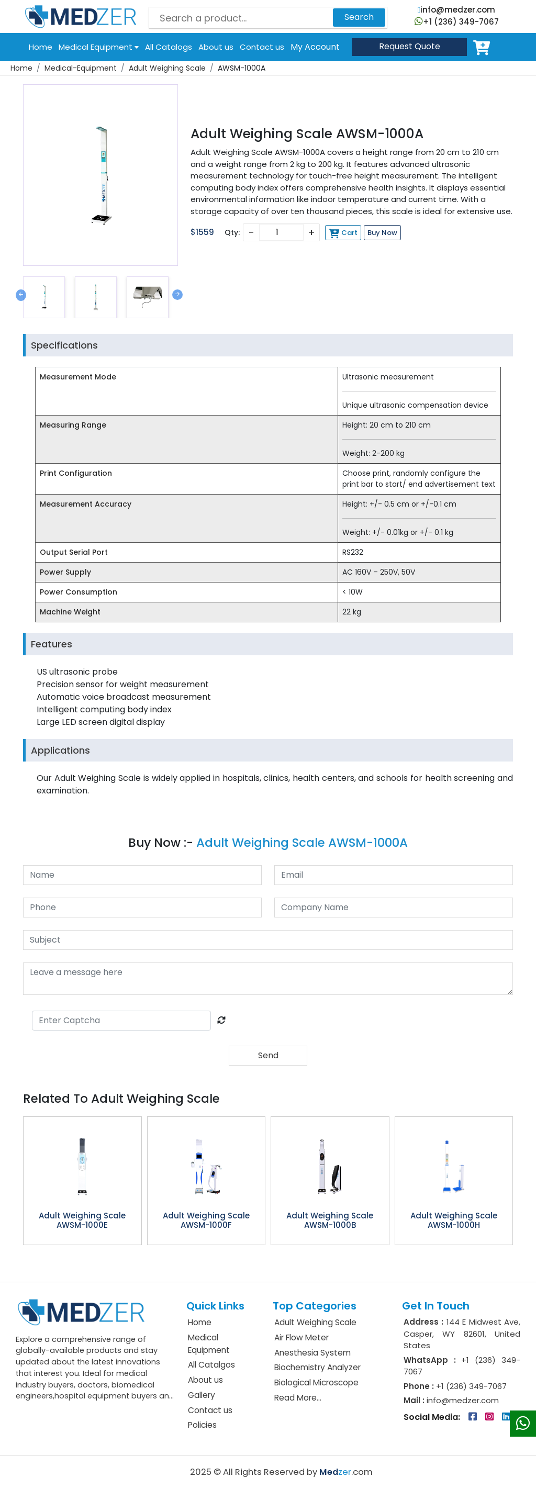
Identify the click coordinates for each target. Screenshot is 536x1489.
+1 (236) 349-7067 (457, 21)
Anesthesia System (312, 1352)
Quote (409, 46)
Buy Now (382, 233)
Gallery (201, 1395)
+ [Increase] (311, 232)
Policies (202, 1424)
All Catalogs (168, 46)
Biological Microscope (316, 1382)
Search (359, 17)
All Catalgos (211, 1364)
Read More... (297, 1397)
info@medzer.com (456, 9)
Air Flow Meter (301, 1337)
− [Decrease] (251, 232)
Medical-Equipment (80, 68)
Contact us (262, 46)
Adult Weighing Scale (167, 68)
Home (40, 46)
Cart (483, 47)
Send (268, 1055)
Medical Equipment (99, 46)
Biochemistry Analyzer (317, 1367)
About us (215, 46)
